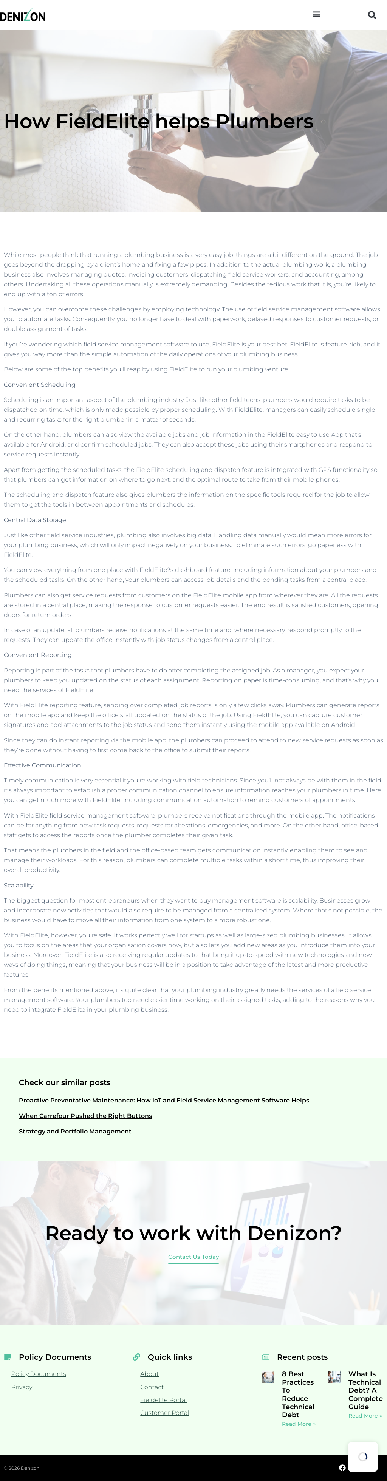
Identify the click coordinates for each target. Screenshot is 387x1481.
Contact (152, 1387)
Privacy (21, 1387)
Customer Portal (164, 1412)
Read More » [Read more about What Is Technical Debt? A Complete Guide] (365, 1415)
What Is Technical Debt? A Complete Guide (365, 1390)
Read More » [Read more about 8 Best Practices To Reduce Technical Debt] (299, 1424)
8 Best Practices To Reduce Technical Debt (298, 1394)
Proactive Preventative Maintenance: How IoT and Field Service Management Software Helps (164, 1100)
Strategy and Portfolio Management (75, 1131)
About (149, 1373)
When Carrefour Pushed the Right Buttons (85, 1115)
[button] (316, 14)
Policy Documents (38, 1373)
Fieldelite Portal (163, 1400)
